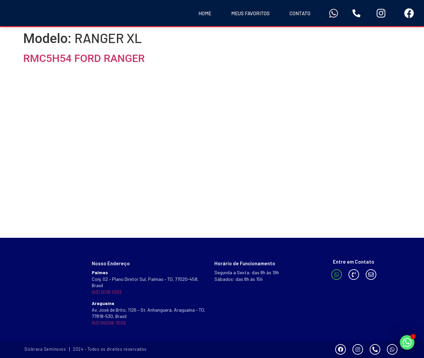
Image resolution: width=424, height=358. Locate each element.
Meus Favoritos (250, 13)
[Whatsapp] (407, 342)
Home (204, 13)
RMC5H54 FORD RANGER (84, 58)
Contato (300, 13)
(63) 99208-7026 (109, 323)
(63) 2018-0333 (107, 292)
